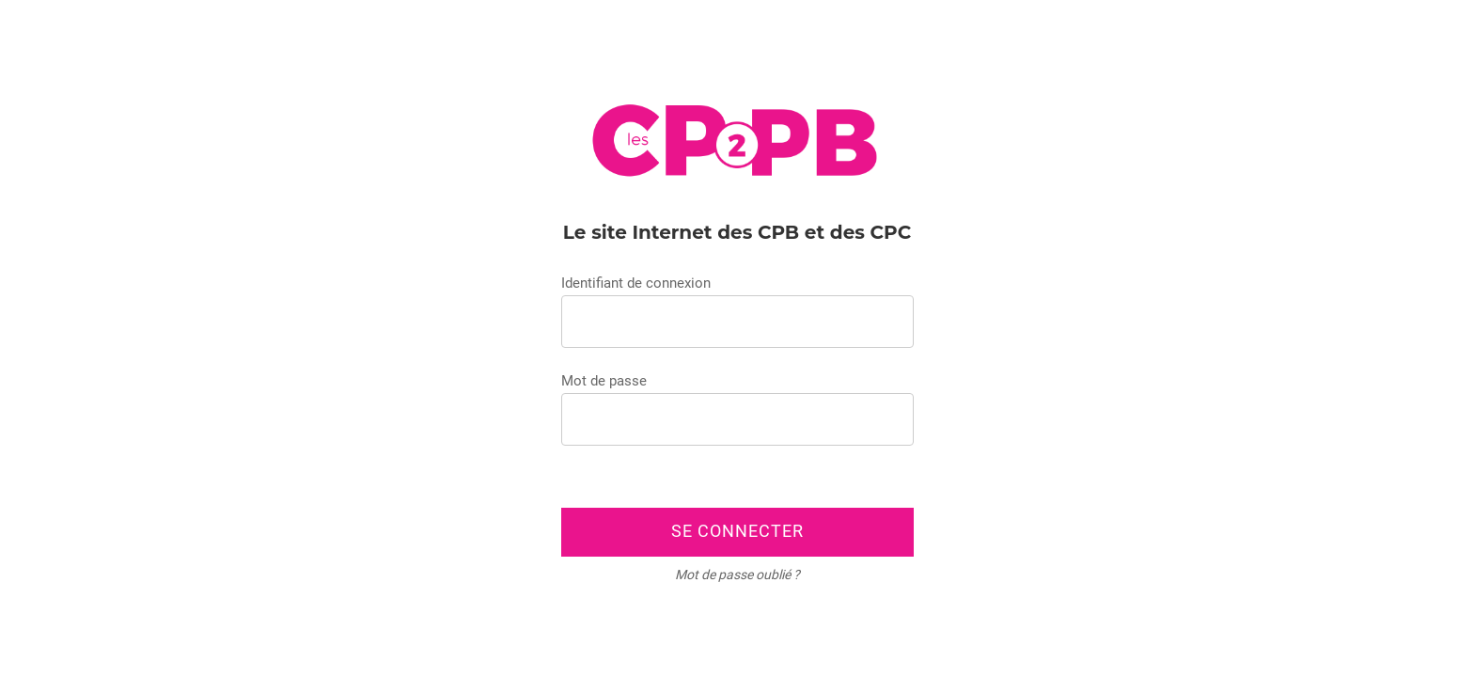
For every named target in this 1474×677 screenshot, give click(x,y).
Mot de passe (604, 380)
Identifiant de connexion (636, 283)
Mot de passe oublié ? (737, 574)
